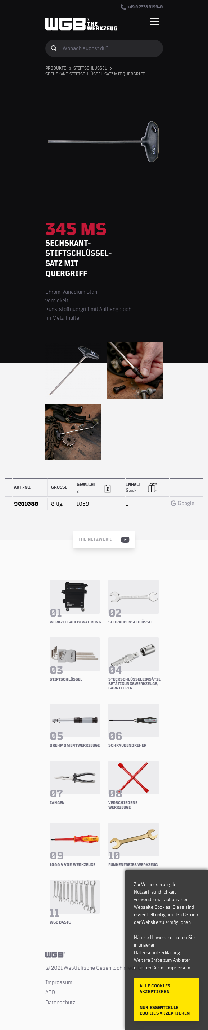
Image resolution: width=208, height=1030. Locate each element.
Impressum (58, 982)
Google (182, 503)
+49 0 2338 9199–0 (142, 7)
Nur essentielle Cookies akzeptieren (165, 1010)
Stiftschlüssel (90, 68)
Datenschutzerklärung (157, 953)
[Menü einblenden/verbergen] (154, 21)
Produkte (55, 68)
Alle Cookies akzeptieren (155, 989)
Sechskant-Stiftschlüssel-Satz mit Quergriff (95, 74)
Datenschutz (60, 1002)
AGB (50, 992)
